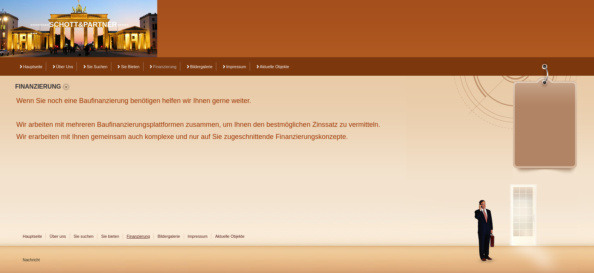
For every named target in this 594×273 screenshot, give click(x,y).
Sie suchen (97, 66)
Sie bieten (130, 66)
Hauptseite (32, 66)
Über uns (64, 66)
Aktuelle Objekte (274, 66)
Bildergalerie (201, 66)
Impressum (236, 66)
